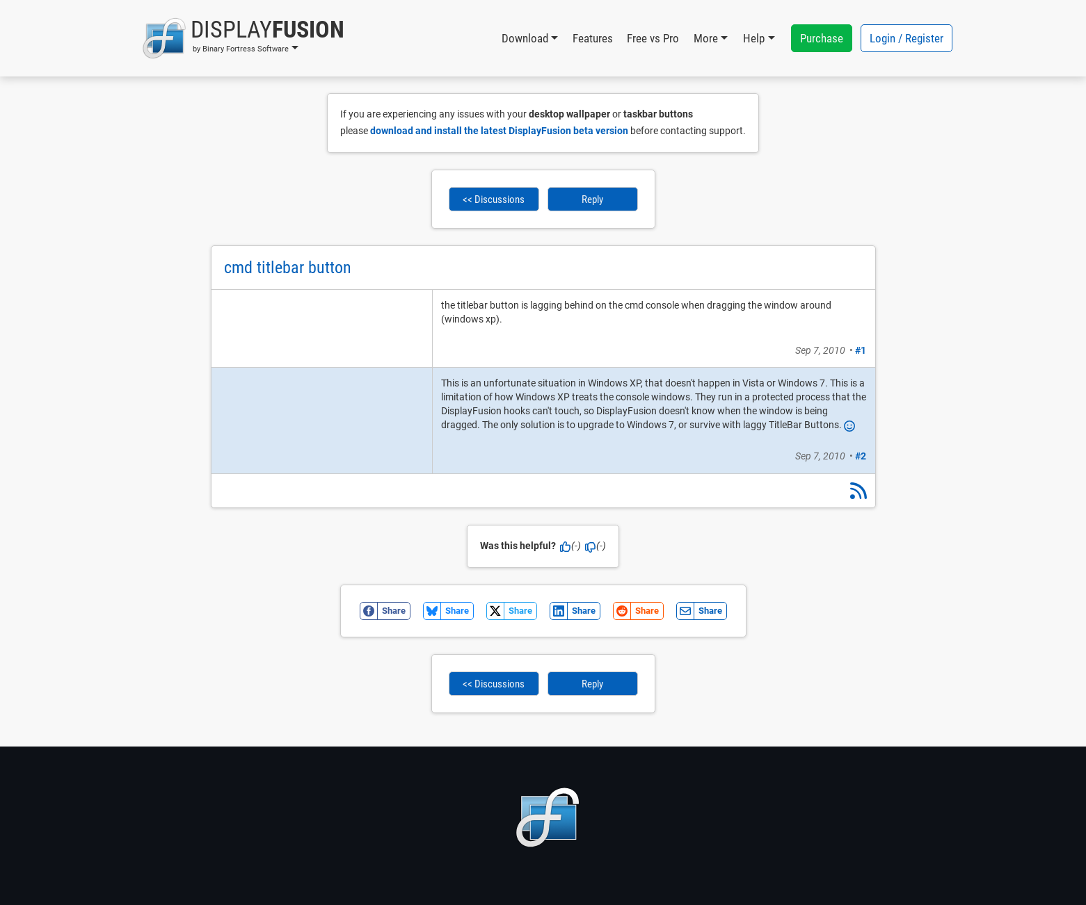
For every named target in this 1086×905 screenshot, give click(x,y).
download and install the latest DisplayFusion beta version (499, 130)
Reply (592, 199)
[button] (243, 38)
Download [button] (525, 38)
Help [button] (754, 38)
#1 (860, 350)
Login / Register (906, 38)
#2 (860, 456)
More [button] (706, 38)
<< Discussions (494, 199)
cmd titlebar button (287, 267)
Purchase (821, 38)
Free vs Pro (653, 38)
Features (593, 38)
